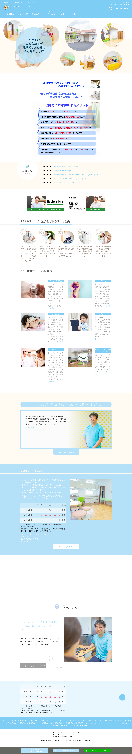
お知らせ (75, 725)
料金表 (124, 723)
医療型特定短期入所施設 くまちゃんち (80, 723)
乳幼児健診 (12, 723)
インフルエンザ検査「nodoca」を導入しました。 (71, 179)
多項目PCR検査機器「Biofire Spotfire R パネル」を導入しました (76, 175)
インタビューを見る (33, 666)
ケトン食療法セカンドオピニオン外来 (108, 721)
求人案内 (60, 721)
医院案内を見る (66, 547)
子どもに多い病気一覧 (9, 721)
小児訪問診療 (57, 723)
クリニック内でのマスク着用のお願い (67, 183)
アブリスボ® (86, 721)
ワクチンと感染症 (73, 721)
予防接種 (128, 721)
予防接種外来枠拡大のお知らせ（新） (67, 167)
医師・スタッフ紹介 (37, 721)
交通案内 (23, 721)
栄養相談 (22, 723)
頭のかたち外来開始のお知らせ (64, 171)
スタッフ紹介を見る (66, 452)
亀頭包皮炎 (46, 723)
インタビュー (53, 725)
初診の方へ (65, 725)
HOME (84, 725)
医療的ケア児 (33, 723)
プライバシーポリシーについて (108, 723)
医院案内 (50, 721)
